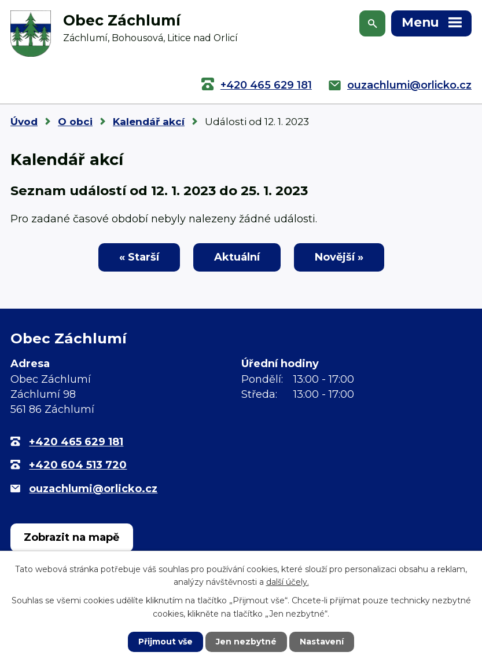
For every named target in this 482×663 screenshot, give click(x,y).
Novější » (339, 257)
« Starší (139, 257)
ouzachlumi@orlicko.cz (409, 85)
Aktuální (237, 257)
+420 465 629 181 (266, 85)
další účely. (287, 582)
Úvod (24, 121)
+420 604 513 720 (78, 465)
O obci (75, 121)
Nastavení (322, 641)
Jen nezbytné (246, 641)
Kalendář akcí (149, 121)
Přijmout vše (165, 641)
